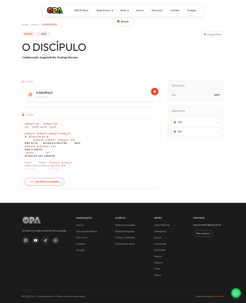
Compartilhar (212, 34)
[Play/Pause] (154, 91)
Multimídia (159, 250)
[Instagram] (25, 240)
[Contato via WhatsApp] (236, 293)
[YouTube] (35, 240)
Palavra (158, 262)
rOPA (157, 268)
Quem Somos (103, 10)
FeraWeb (219, 296)
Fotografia (160, 243)
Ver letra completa (44, 181)
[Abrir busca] (123, 21)
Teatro (157, 275)
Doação (191, 10)
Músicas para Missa (86, 231)
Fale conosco (203, 233)
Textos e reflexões (125, 237)
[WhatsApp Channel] (55, 240)
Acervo (140, 10)
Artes (123, 10)
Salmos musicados (125, 225)
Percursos (157, 10)
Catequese (160, 231)
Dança (157, 237)
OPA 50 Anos (81, 10)
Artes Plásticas (162, 225)
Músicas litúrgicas (124, 231)
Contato (175, 10)
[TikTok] (45, 240)
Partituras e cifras (124, 243)
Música (158, 256)
